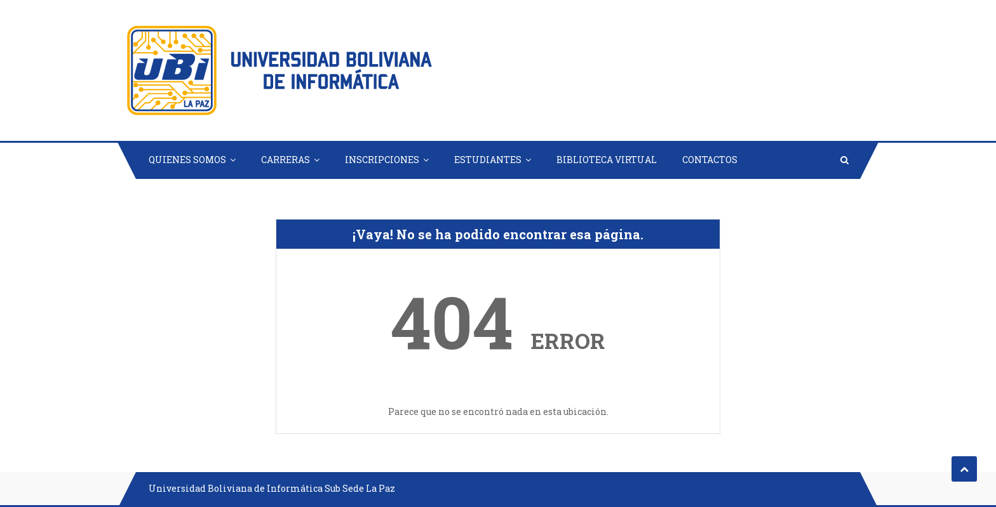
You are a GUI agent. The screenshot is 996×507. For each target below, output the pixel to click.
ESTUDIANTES (488, 160)
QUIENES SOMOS (187, 160)
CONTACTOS (709, 160)
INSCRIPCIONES (382, 160)
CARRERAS (285, 160)
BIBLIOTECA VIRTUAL (606, 160)
